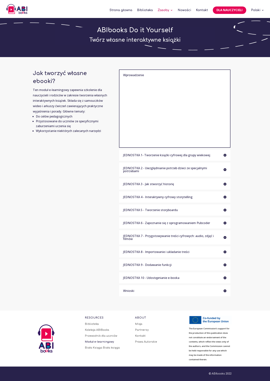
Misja (138, 324)
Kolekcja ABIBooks (97, 330)
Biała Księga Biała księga (102, 348)
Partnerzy (142, 330)
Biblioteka (145, 10)
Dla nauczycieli (230, 10)
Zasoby (163, 10)
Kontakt (202, 10)
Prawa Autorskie (146, 342)
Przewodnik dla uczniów (101, 336)
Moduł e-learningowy (99, 342)
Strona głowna (121, 10)
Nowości (184, 10)
